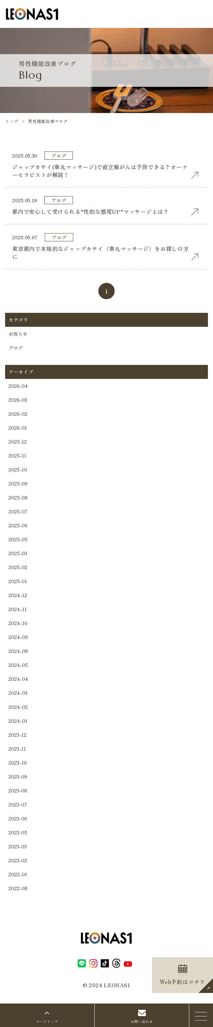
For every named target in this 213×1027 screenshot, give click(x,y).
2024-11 (17, 609)
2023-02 (17, 860)
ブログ (15, 347)
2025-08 (17, 497)
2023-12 (17, 734)
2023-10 (17, 762)
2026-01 (17, 427)
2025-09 (17, 483)
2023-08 (17, 790)
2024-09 (18, 636)
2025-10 (17, 469)
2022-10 (17, 874)
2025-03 (17, 553)
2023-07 (17, 804)
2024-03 (17, 692)
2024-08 (18, 650)
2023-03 (17, 846)
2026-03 (17, 399)
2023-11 (17, 748)
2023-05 (17, 832)
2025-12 (17, 441)
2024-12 (17, 595)
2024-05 (18, 664)
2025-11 (17, 455)
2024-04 (18, 678)
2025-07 (17, 511)
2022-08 (17, 888)
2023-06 (17, 818)
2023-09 (17, 776)
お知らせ (17, 333)
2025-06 (17, 525)
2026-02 (17, 413)
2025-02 (17, 567)
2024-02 (18, 706)
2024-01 (17, 720)
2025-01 (17, 581)
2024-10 (17, 623)
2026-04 (18, 385)
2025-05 (17, 539)
